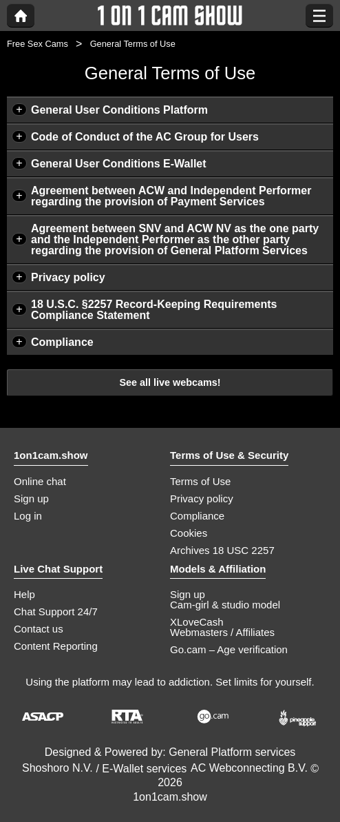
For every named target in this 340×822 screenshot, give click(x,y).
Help (24, 594)
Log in (28, 516)
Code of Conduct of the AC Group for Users (145, 137)
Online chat (40, 481)
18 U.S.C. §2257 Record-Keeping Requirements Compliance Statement (154, 309)
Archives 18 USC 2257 (222, 550)
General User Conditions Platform (119, 110)
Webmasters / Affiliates (222, 632)
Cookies (188, 533)
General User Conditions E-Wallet (118, 163)
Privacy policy (68, 277)
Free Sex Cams (37, 44)
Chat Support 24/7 (56, 611)
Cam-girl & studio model (225, 604)
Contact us (38, 629)
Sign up (31, 498)
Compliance (62, 342)
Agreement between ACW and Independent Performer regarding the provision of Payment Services (171, 196)
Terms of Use (200, 481)
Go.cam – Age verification (229, 649)
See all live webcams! (169, 382)
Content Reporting (56, 646)
